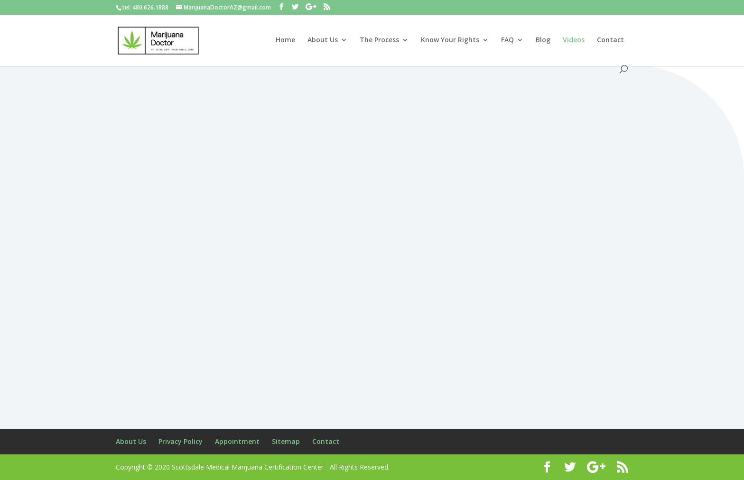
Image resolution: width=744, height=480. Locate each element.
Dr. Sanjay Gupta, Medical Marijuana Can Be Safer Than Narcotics (190, 154)
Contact (610, 40)
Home (285, 40)
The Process (379, 40)
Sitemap (286, 441)
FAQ (507, 40)
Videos (574, 40)
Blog (543, 40)
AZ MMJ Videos (200, 185)
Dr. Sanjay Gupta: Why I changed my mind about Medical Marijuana (360, 154)
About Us (322, 40)
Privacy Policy (180, 441)
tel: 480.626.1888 (145, 7)
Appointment (237, 441)
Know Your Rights (450, 40)
